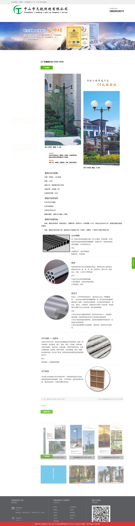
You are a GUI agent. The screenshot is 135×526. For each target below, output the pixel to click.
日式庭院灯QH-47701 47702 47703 (112, 401)
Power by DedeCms (75, 524)
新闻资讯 (80, 19)
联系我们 (105, 19)
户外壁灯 (16, 117)
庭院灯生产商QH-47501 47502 (55, 401)
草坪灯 (15, 108)
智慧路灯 (16, 89)
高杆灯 (15, 84)
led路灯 (15, 79)
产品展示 (42, 19)
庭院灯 (15, 65)
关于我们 (30, 19)
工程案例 (67, 19)
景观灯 (15, 74)
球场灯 (15, 94)
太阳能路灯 (17, 70)
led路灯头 (16, 98)
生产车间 (55, 19)
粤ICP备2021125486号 (93, 524)
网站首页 (18, 19)
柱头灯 (15, 113)
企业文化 (93, 19)
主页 (111, 56)
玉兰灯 (15, 103)
